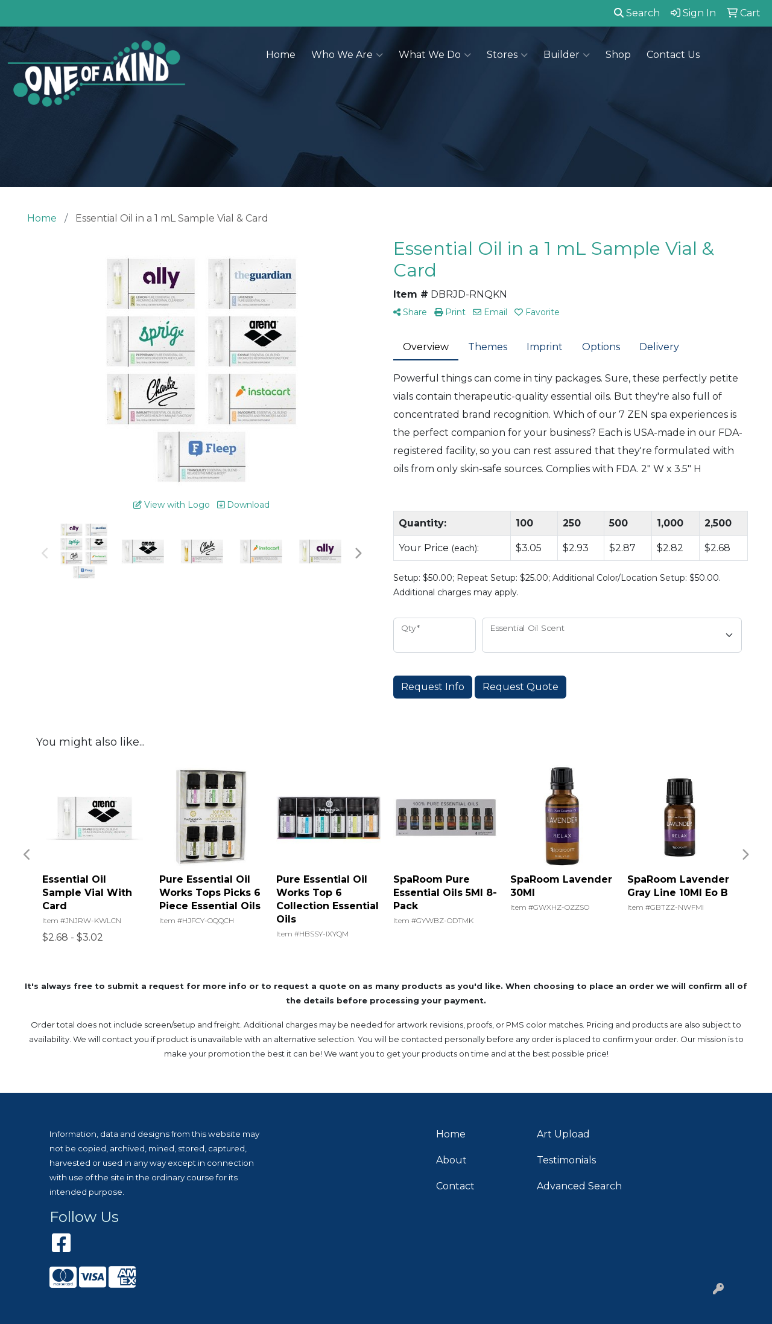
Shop (618, 54)
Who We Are (347, 55)
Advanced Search (579, 1186)
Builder (566, 55)
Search (637, 13)
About (451, 1160)
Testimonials (566, 1160)
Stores (507, 55)
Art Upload (563, 1134)
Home (281, 54)
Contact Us (673, 54)
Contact (455, 1186)
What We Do (435, 55)
